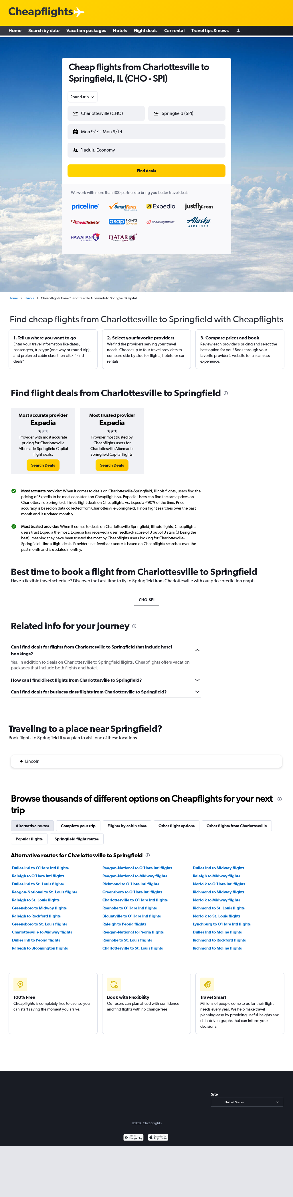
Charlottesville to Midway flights (42, 932)
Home (15, 31)
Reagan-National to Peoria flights (133, 932)
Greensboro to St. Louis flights (39, 924)
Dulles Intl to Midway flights (218, 868)
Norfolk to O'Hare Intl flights (219, 884)
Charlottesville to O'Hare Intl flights (135, 900)
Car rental (174, 31)
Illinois (29, 298)
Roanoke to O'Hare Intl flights (129, 908)
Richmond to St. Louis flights (219, 908)
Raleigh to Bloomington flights (40, 948)
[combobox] (83, 97)
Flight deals (145, 31)
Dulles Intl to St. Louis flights (38, 884)
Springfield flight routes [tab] (77, 839)
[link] (43, 465)
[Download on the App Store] (158, 1138)
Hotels (120, 31)
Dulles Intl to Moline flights (217, 932)
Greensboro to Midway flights (39, 908)
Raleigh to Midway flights (216, 876)
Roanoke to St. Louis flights (127, 940)
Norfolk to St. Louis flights (216, 916)
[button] (106, 113)
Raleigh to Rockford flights (36, 916)
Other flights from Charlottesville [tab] (237, 825)
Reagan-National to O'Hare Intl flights (137, 868)
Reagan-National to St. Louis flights (44, 892)
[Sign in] (238, 32)
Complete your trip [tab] (78, 825)
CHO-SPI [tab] (147, 599)
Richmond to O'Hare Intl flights (130, 884)
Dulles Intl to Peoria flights (36, 940)
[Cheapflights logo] (41, 12)
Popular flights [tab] (29, 839)
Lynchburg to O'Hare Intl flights (222, 924)
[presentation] (225, 393)
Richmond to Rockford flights (219, 940)
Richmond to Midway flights (218, 892)
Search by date (44, 31)
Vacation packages (86, 31)
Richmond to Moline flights (217, 948)
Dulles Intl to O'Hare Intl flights (40, 868)
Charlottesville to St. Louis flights (132, 948)
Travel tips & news (210, 31)
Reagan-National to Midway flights (134, 876)
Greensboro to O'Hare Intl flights (132, 892)
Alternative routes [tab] (32, 825)
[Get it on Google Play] (133, 1138)
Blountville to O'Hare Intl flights (131, 916)
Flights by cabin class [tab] (127, 825)
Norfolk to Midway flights (216, 900)
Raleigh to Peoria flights (124, 924)
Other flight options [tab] (177, 825)
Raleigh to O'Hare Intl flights (38, 876)
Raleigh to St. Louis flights (36, 900)
